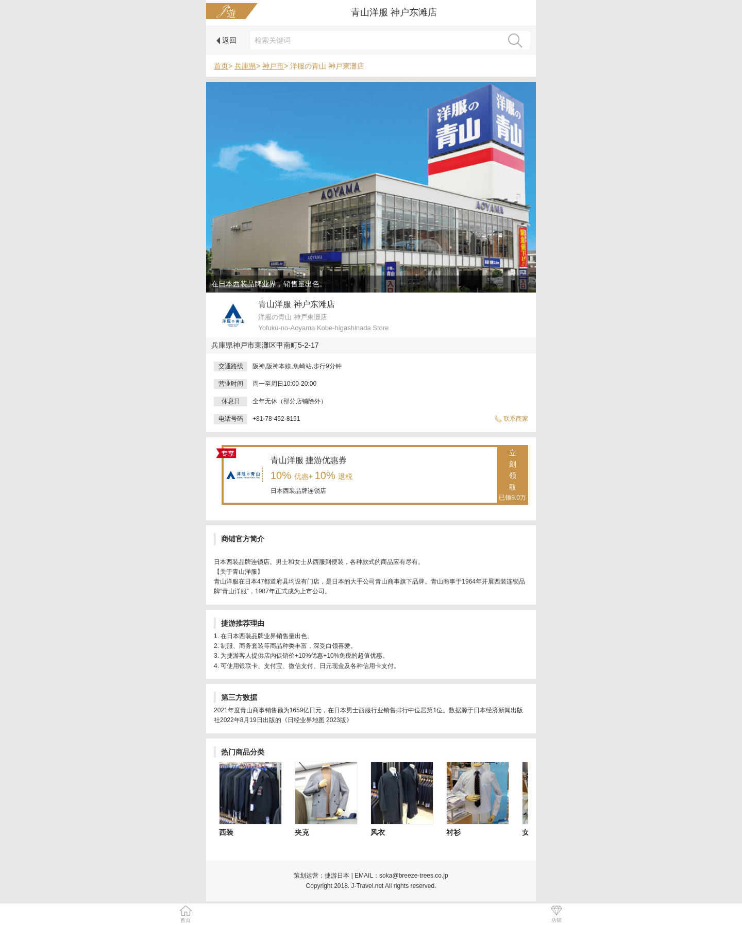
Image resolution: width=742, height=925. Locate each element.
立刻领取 (512, 476)
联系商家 (511, 418)
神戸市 (273, 66)
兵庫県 (245, 66)
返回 (226, 40)
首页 (221, 66)
